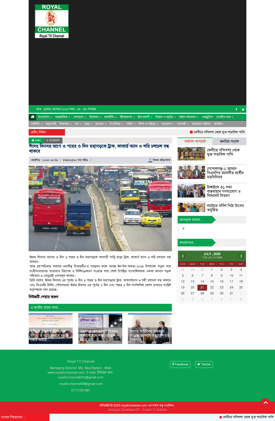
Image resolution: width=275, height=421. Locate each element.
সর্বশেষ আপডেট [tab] (195, 141)
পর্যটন (130, 124)
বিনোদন (95, 117)
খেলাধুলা (79, 117)
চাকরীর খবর (224, 117)
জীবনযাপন (127, 117)
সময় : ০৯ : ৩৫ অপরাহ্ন (82, 109)
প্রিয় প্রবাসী (145, 117)
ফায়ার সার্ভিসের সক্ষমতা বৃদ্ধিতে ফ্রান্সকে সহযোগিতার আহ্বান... (150, 335)
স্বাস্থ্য (88, 124)
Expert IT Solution (155, 410)
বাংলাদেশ (45, 117)
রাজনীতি (110, 117)
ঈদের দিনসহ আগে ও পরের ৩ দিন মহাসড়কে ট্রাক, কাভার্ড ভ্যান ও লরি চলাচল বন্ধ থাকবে (99, 148)
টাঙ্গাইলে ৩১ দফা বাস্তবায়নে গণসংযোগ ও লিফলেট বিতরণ (224, 191)
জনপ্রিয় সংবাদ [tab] (229, 141)
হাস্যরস (101, 124)
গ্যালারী (183, 124)
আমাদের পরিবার (201, 124)
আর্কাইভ (218, 124)
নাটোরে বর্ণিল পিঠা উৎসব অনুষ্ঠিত (225, 207)
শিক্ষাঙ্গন (66, 124)
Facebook (180, 364)
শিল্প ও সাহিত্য (148, 124)
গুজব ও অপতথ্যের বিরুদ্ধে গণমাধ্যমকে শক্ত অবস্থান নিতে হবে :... (99, 335)
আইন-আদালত (188, 117)
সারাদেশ (168, 124)
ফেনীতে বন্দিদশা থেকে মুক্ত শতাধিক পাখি (221, 132)
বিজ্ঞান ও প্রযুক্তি (166, 117)
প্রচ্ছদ (36, 140)
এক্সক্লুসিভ (207, 117)
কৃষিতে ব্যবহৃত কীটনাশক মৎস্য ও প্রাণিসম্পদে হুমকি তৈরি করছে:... (50, 335)
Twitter (204, 364)
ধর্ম (78, 124)
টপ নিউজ (116, 124)
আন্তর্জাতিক (62, 117)
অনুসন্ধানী (50, 124)
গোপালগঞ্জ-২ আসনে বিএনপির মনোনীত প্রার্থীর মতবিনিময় (225, 173)
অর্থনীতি (36, 124)
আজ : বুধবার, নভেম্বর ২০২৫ (52, 109)
